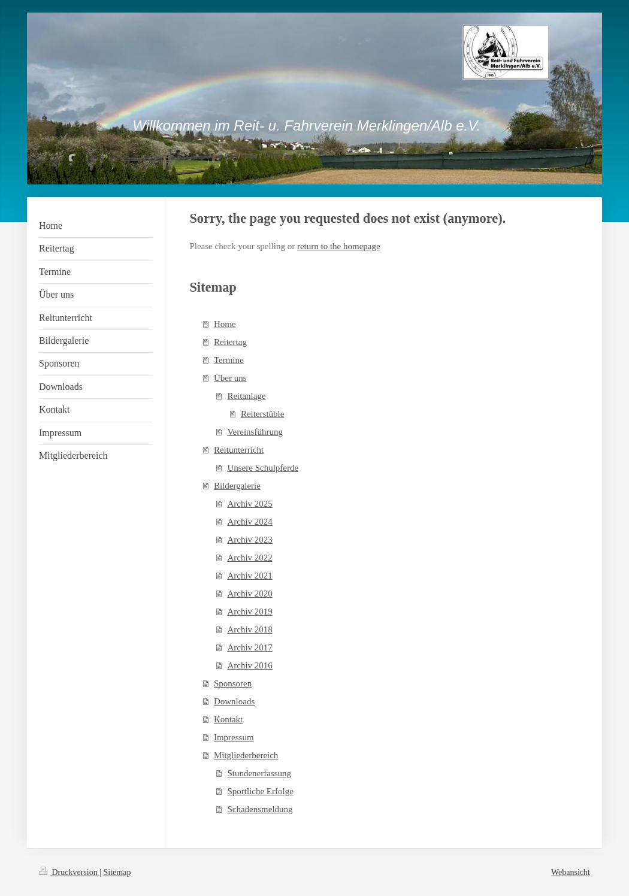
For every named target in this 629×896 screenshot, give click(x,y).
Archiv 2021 (249, 575)
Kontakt (228, 719)
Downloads (234, 701)
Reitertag (230, 342)
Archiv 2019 (249, 611)
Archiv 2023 (249, 539)
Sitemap (117, 872)
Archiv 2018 (249, 629)
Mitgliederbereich (246, 755)
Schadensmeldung (259, 809)
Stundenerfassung (259, 773)
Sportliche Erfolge (260, 791)
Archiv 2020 (249, 593)
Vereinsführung (254, 432)
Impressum (234, 737)
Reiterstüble (262, 414)
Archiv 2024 (249, 521)
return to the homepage (338, 246)
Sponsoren (233, 683)
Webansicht (570, 872)
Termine (229, 360)
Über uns (230, 378)
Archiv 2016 (249, 665)
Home (225, 324)
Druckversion (69, 872)
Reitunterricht (239, 450)
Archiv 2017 (249, 647)
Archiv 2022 (249, 557)
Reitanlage (246, 396)
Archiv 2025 (249, 503)
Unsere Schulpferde (262, 468)
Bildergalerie (237, 486)
